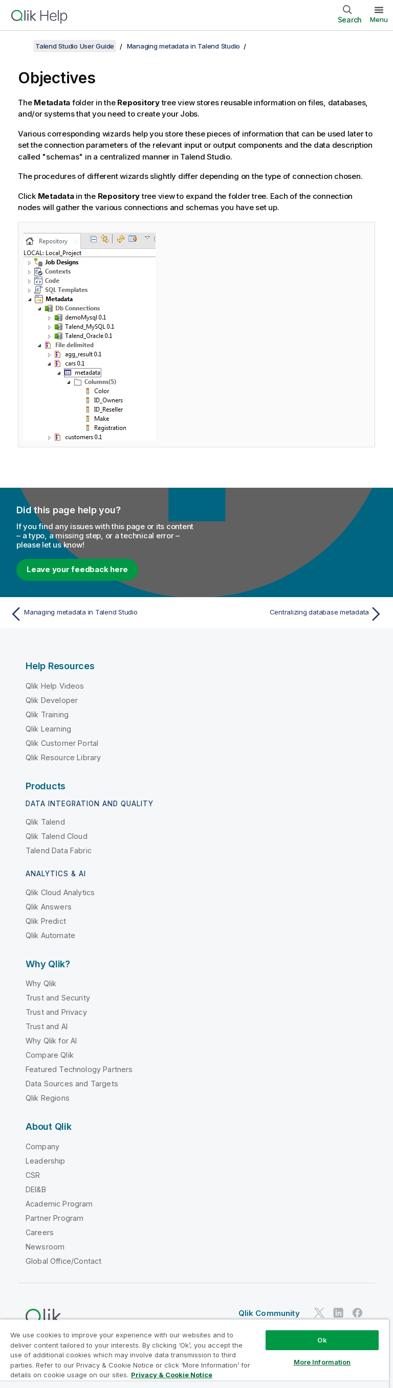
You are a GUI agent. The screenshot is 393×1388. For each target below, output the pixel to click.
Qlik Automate (50, 935)
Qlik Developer (52, 700)
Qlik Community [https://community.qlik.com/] (269, 1313)
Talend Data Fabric (59, 850)
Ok (321, 1340)
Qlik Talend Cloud (57, 836)
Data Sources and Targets (72, 1083)
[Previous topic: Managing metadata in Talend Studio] (100, 614)
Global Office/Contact (63, 1261)
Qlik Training (47, 714)
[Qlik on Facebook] (357, 1313)
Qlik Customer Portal (62, 743)
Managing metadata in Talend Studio (184, 46)
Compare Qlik (50, 1055)
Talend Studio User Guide (74, 46)
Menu (379, 19)
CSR (33, 1175)
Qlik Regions (48, 1098)
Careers (40, 1232)
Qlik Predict (46, 921)
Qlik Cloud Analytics (60, 892)
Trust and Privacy (56, 1012)
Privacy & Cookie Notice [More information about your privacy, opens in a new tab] (171, 1375)
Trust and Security (58, 997)
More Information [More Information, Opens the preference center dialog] (322, 1362)
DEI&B (36, 1189)
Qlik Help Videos (55, 685)
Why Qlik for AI (51, 1040)
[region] (194, 1353)
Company (42, 1146)
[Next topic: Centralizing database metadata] (292, 614)
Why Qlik (41, 983)
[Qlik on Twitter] (319, 1313)
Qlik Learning (48, 728)
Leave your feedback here (77, 569)
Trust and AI (47, 1026)
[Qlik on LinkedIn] (338, 1313)
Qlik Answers (49, 906)
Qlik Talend (45, 821)
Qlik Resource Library (63, 757)
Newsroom (45, 1246)
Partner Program (54, 1218)
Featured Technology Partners (79, 1069)
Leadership (46, 1160)
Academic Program (59, 1203)
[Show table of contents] (20, 46)
